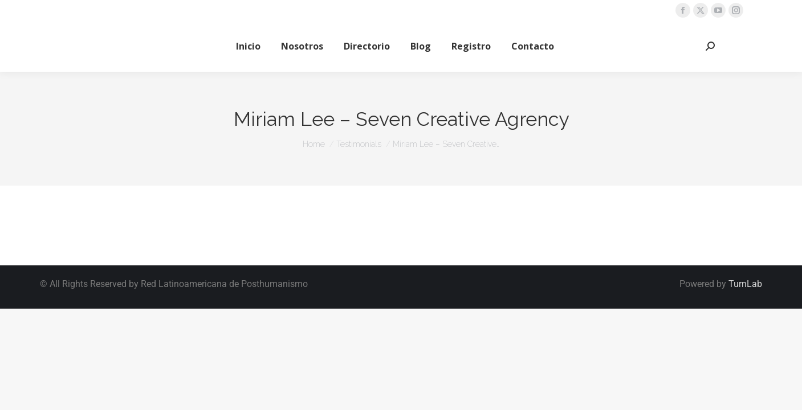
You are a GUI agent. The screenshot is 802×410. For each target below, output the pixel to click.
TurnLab (745, 283)
